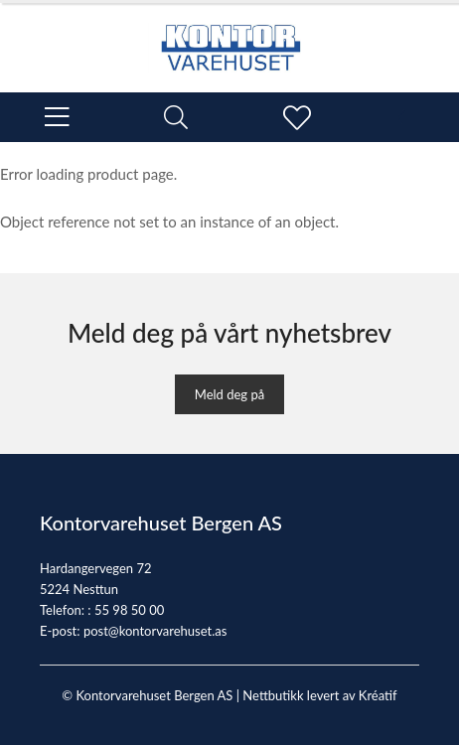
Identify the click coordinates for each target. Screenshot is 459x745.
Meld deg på (229, 394)
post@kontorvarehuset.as (155, 631)
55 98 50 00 (129, 610)
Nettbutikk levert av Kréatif (319, 695)
